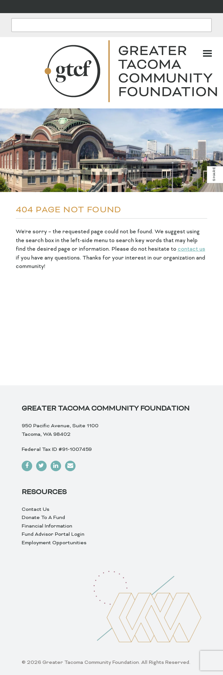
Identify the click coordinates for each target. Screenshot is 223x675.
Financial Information (47, 526)
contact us (191, 249)
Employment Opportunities (54, 543)
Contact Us (35, 509)
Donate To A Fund (43, 517)
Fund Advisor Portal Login (53, 534)
